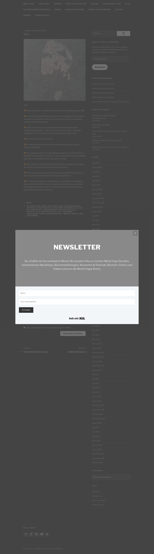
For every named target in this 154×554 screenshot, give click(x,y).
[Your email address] (77, 302)
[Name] (77, 293)
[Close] (135, 233)
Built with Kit (77, 318)
